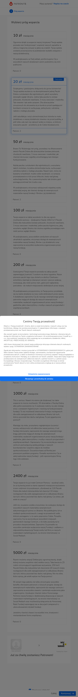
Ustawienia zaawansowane (39, 374)
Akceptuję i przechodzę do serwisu (39, 379)
